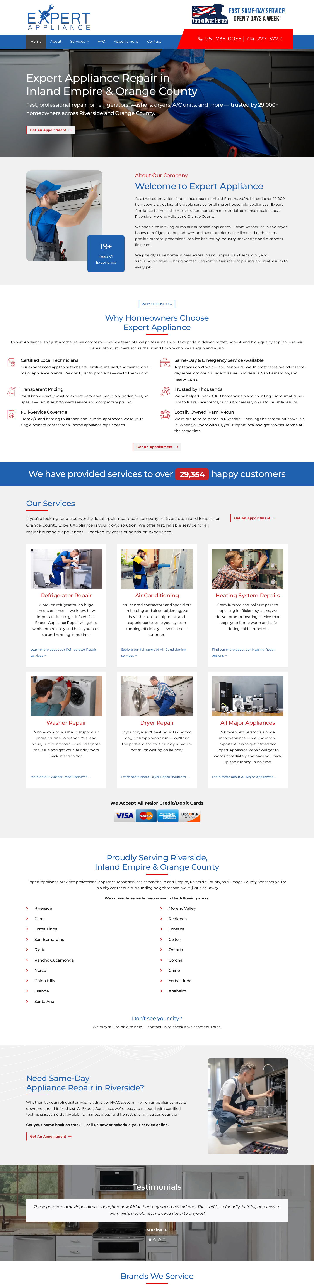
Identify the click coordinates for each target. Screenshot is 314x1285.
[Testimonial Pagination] (150, 1239)
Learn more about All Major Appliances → (244, 777)
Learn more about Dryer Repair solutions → (155, 777)
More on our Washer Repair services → (61, 777)
